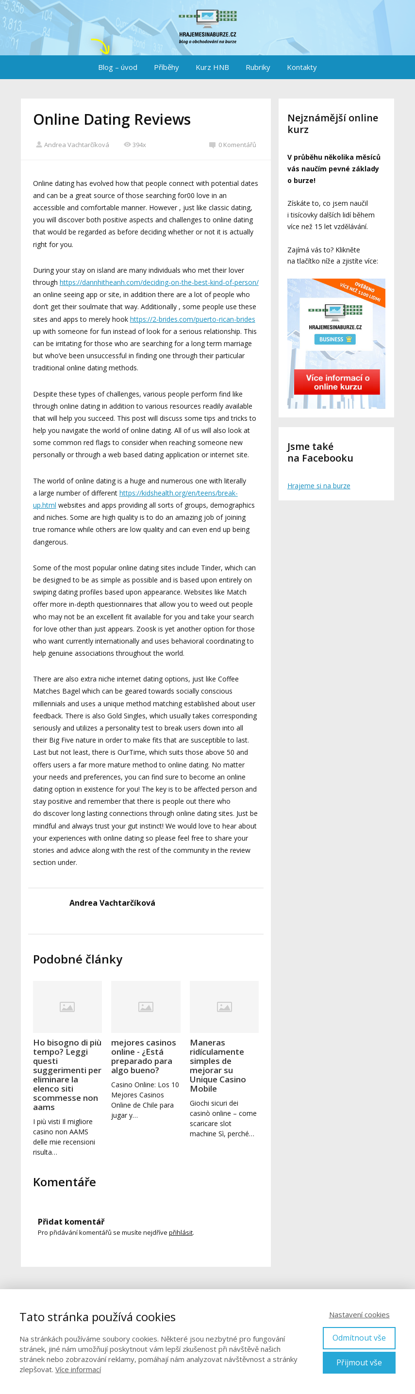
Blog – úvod (117, 67)
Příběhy (166, 67)
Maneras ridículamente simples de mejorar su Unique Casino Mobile (218, 1065)
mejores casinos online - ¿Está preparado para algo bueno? (143, 1056)
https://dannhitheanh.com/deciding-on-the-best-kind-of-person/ (159, 282)
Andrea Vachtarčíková (72, 144)
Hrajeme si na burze (318, 485)
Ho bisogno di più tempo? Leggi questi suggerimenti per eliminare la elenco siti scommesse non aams (67, 1074)
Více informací (78, 1369)
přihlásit (181, 1232)
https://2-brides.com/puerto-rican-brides (192, 319)
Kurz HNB (212, 67)
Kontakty (302, 67)
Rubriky (258, 67)
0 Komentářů (232, 144)
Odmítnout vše (359, 1337)
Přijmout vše (359, 1362)
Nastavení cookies (359, 1314)
